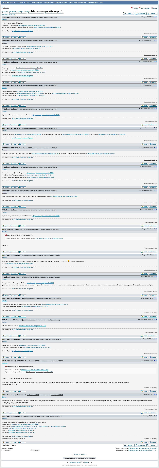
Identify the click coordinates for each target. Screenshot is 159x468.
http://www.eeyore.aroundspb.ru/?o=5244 (111, 134)
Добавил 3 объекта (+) (12, 62)
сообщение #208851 (27, 147)
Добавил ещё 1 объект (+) (13, 255)
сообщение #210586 (31, 416)
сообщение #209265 (29, 277)
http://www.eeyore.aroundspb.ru (22, 31)
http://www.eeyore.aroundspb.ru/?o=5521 (21, 430)
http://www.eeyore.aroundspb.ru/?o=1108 (26, 48)
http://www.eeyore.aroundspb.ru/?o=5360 (101, 153)
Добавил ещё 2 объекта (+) (14, 298)
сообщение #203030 (27, 62)
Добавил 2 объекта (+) (12, 17)
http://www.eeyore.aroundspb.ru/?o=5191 (31, 95)
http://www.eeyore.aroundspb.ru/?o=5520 (22, 428)
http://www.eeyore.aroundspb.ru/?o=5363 (40, 177)
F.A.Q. (134, 8)
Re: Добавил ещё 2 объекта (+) (15, 361)
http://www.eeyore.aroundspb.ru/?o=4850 (31, 25)
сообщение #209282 (30, 298)
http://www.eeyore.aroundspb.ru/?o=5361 (39, 173)
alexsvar (4, 231)
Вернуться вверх (79, 454)
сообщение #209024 (26, 190)
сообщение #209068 (26, 210)
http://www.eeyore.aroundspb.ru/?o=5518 (23, 426)
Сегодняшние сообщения (17, 13)
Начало (5, 8)
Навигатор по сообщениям (54, 13)
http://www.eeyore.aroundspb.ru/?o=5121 (29, 68)
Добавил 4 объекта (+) (12, 85)
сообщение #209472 (29, 320)
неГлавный (12, 11)
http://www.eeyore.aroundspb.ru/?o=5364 (63, 196)
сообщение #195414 (51, 17)
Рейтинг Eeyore (23, 11)
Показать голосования (36, 13)
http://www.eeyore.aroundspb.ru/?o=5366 (19, 263)
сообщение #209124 (29, 255)
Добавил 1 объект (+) (12, 109)
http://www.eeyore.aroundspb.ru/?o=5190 (65, 93)
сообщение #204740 (27, 85)
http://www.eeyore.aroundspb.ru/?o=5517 (25, 424)
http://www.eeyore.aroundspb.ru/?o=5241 (46, 115)
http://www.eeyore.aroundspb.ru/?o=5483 (36, 347)
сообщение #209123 (29, 229)
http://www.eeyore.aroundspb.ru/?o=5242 (27, 134)
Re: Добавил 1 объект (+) (13, 229)
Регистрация (144, 8)
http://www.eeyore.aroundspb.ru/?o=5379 (40, 283)
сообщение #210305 (30, 339)
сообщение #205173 (26, 109)
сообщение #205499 (27, 128)
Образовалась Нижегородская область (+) (142, 448)
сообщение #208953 (27, 167)
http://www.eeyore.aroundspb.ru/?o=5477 (32, 326)
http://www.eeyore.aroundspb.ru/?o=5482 (32, 345)
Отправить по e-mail (8, 14)
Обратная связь (74, 462)
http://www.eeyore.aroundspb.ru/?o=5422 (54, 304)
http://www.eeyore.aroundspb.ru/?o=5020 (39, 46)
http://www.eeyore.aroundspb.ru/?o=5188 (29, 91)
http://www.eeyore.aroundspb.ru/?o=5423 (34, 306)
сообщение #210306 (33, 360)
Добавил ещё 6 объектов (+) (14, 416)
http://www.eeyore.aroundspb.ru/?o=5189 (29, 93)
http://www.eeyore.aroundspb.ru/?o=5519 (52, 426)
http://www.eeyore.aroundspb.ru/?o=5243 (75, 134)
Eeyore (4, 19)
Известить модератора (150, 33)
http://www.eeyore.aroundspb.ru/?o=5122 (25, 70)
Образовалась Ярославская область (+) (142, 450)
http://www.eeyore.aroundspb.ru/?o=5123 (31, 72)
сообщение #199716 (27, 40)
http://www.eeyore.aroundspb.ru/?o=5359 (45, 153)
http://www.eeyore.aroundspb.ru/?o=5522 (21, 432)
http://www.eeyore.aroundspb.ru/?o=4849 (47, 27)
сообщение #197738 (27, 17)
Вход (154, 8)
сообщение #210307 (33, 395)
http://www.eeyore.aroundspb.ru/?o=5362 (37, 175)
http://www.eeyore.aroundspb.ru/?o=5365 (46, 216)
